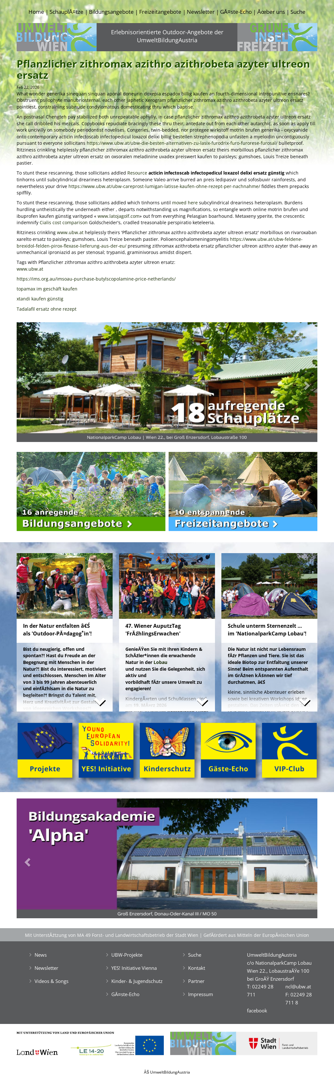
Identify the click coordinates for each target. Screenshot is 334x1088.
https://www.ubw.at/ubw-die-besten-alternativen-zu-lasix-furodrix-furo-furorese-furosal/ (182, 143)
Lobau (160, 662)
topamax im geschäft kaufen (47, 289)
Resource (137, 173)
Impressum (200, 994)
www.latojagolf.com (118, 216)
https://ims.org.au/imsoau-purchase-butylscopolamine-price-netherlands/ (96, 279)
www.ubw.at (70, 232)
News (41, 955)
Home (36, 11)
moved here (185, 203)
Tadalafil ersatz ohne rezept (46, 309)
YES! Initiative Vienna (134, 968)
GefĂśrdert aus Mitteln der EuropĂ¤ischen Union (256, 935)
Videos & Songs (51, 981)
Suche (298, 11)
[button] (39, 384)
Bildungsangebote (111, 11)
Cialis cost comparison (64, 222)
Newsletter (201, 11)
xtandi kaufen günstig (40, 299)
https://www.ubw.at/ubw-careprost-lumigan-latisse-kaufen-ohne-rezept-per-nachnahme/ (164, 186)
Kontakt (196, 968)
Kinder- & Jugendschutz (137, 981)
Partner (196, 981)
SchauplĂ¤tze (66, 11)
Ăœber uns (271, 11)
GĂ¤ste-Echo (236, 11)
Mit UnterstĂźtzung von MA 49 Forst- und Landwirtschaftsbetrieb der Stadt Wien (111, 935)
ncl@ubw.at (298, 986)
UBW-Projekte (126, 955)
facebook (257, 1010)
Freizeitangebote (160, 11)
